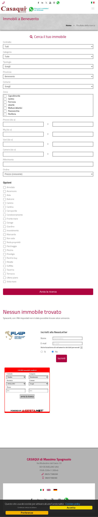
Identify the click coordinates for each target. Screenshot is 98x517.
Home (68, 25)
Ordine (6, 169)
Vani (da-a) (8, 139)
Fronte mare (12, 218)
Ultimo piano (12, 277)
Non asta (11, 238)
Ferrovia (12, 102)
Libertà (11, 105)
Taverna (10, 269)
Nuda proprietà (13, 242)
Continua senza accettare (26, 507)
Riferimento (8, 159)
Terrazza (11, 273)
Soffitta (10, 265)
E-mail (43, 343)
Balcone (10, 199)
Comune (6, 81)
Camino (10, 202)
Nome (43, 338)
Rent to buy (12, 257)
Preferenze (27, 512)
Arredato (11, 187)
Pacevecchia (13, 111)
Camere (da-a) (9, 149)
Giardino (10, 226)
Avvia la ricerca (48, 291)
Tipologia (7, 61)
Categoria (7, 51)
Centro (11, 99)
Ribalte (10, 261)
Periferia (12, 114)
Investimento (13, 230)
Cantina (10, 206)
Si (45, 351)
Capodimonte (14, 96)
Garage (10, 222)
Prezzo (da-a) (9, 119)
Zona (5, 91)
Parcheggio (12, 246)
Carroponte (12, 210)
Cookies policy (72, 504)
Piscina (10, 250)
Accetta (71, 507)
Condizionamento (15, 214)
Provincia (7, 71)
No (56, 351)
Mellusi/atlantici (15, 108)
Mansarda (11, 234)
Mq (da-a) (7, 129)
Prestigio (11, 254)
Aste (9, 195)
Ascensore (12, 191)
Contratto (7, 42)
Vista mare (11, 281)
